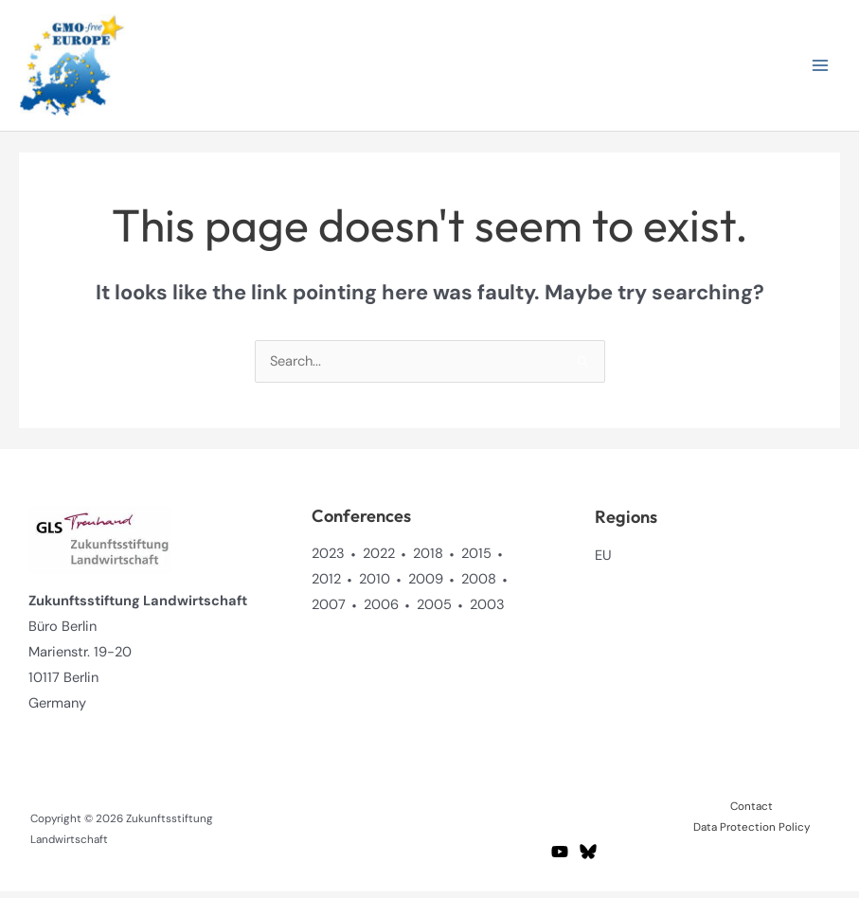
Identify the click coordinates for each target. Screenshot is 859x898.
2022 (379, 559)
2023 (328, 559)
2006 (381, 611)
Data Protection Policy (751, 832)
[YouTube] (559, 857)
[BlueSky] (588, 857)
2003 (487, 611)
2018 (428, 559)
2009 (425, 585)
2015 (476, 559)
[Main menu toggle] (820, 68)
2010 (374, 585)
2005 (434, 611)
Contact (751, 811)
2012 (326, 585)
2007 (329, 611)
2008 (478, 585)
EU (603, 561)
